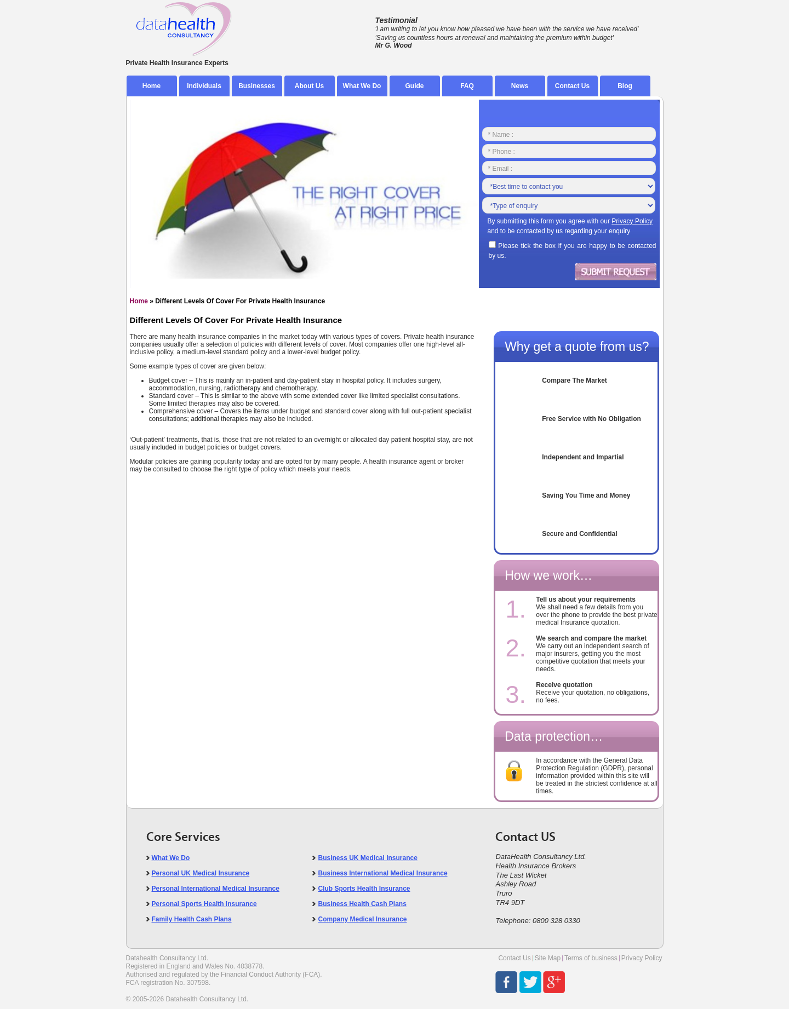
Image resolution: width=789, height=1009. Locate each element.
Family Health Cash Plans (192, 919)
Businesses (256, 86)
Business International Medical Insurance (382, 873)
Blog (625, 86)
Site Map (548, 958)
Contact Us (572, 86)
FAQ (467, 86)
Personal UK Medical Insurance (201, 873)
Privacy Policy (641, 958)
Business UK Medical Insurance (367, 858)
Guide (414, 86)
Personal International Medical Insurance (215, 888)
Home (151, 86)
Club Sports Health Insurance (364, 888)
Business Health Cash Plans (362, 904)
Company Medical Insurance (362, 919)
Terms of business (591, 958)
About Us (309, 86)
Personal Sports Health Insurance (204, 904)
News (519, 86)
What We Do (362, 86)
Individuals (204, 86)
